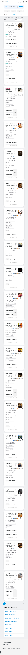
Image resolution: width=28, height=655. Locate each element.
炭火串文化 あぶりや (11, 52)
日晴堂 (7, 183)
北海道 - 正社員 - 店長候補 (11, 621)
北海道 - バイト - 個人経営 (11, 611)
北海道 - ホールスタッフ (10, 614)
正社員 (10, 14)
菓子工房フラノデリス (11, 90)
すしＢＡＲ (8, 490)
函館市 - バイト (8, 628)
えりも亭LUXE (10, 151)
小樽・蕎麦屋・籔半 (11, 435)
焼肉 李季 (8, 268)
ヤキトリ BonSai (10, 243)
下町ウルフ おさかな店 (12, 293)
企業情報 (18, 648)
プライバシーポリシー (11, 648)
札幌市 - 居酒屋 (8, 631)
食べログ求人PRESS (6, 642)
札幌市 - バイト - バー (10, 635)
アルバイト (15, 14)
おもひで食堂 (9, 123)
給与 (19, 11)
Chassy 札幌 (9, 373)
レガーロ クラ (9, 24)
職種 (13, 11)
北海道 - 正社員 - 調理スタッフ (12, 618)
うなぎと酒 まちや (10, 463)
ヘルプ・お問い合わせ (6, 644)
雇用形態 (6, 11)
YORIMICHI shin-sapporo (13, 403)
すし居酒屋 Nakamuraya (12, 513)
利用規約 (4, 648)
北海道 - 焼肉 (8, 624)
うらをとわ (8, 543)
